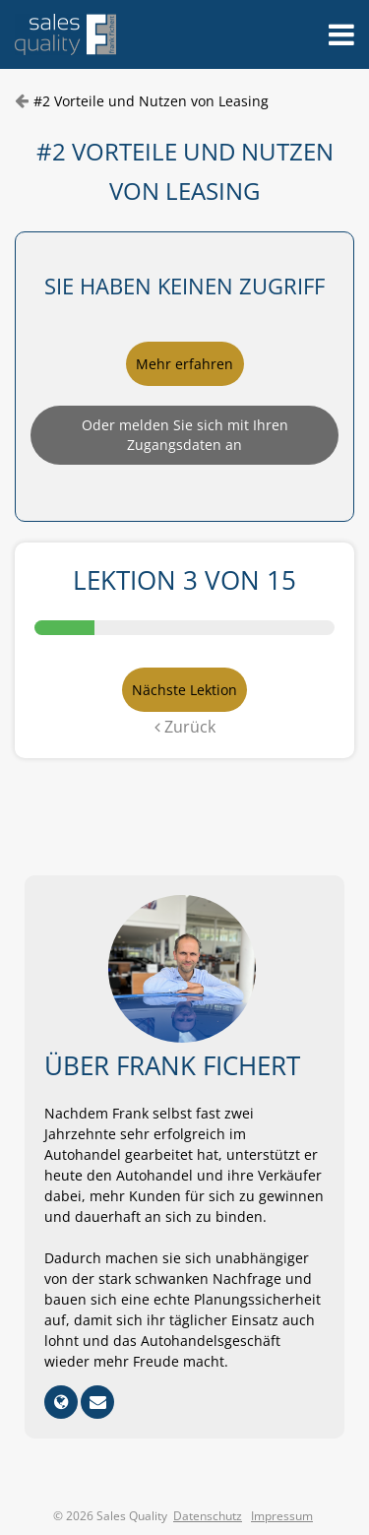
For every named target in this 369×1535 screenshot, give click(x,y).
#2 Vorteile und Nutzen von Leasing (151, 101)
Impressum (282, 1515)
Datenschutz (207, 1515)
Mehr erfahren (184, 363)
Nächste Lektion (184, 689)
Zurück (184, 726)
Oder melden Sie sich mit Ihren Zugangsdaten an (185, 435)
